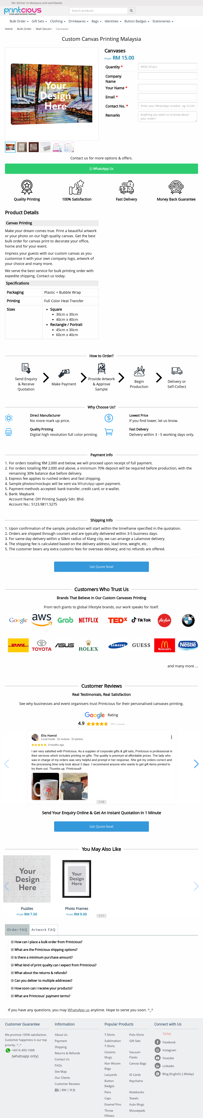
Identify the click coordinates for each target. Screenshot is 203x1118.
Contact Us (62, 1059)
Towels (133, 1098)
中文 (73, 1090)
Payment (61, 1041)
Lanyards (110, 1075)
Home (9, 29)
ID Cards (135, 1075)
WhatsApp (86, 483)
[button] (6, 764)
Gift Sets (135, 1041)
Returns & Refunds (67, 1053)
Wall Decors (44, 29)
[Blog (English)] (168, 1074)
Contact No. (116, 106)
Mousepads (137, 1110)
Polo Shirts (136, 1035)
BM (64, 1090)
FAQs (58, 1065)
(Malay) (189, 1074)
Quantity (114, 67)
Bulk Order (24, 29)
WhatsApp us (79, 1010)
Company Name (113, 79)
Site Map (61, 1071)
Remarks (112, 115)
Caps (107, 1098)
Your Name (116, 88)
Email (111, 97)
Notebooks (136, 1092)
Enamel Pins (112, 1104)
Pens (107, 1092)
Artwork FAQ (44, 929)
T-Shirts (109, 1035)
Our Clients (62, 1078)
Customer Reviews (67, 1084)
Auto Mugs (136, 1104)
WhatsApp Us (101, 169)
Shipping (61, 1047)
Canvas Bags (137, 1063)
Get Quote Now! (101, 567)
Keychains (136, 1081)
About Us (61, 1035)
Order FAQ (17, 929)
